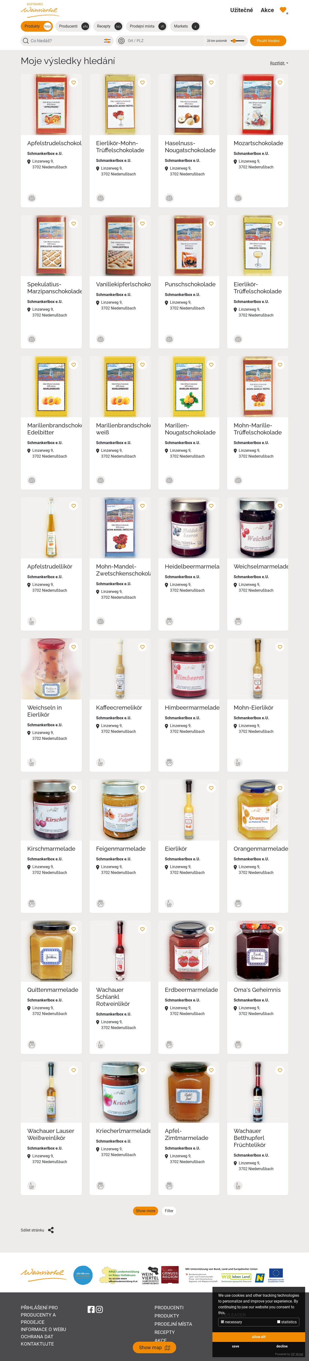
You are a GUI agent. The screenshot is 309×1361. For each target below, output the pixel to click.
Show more (145, 1211)
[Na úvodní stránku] (40, 10)
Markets (186, 26)
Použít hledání (268, 41)
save (235, 1346)
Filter (169, 1211)
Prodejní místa (148, 26)
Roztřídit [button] (277, 63)
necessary (231, 1322)
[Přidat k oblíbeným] (73, 82)
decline (282, 1346)
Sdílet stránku (37, 1230)
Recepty (109, 26)
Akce (160, 1340)
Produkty (38, 26)
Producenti (74, 26)
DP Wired (297, 1354)
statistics (287, 1322)
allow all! (259, 1337)
